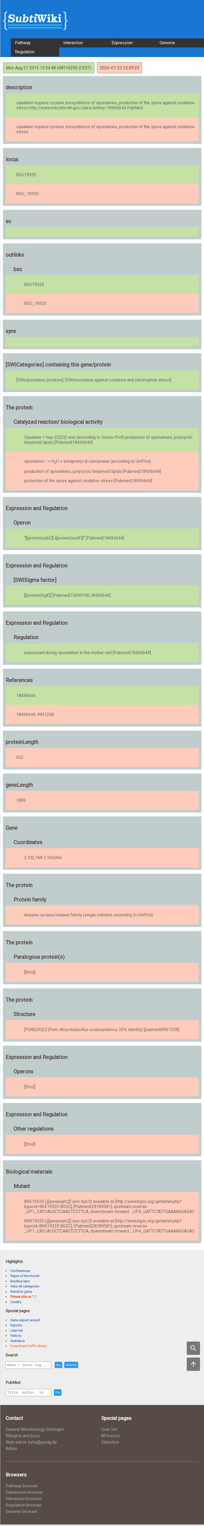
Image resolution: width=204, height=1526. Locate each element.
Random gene (21, 1292)
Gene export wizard (25, 1320)
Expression (122, 42)
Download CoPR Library (28, 1346)
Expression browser (24, 1493)
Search (82, 1365)
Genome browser (21, 1513)
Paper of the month (25, 1276)
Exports (16, 1325)
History (15, 1336)
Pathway (23, 42)
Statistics (17, 1341)
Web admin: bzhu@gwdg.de (31, 1443)
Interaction (73, 42)
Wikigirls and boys (23, 1437)
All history (110, 1437)
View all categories (24, 1286)
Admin (11, 1450)
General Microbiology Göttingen (35, 1431)
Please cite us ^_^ (23, 1297)
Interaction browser (24, 1500)
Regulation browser (24, 1506)
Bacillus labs (20, 1281)
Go (69, 1365)
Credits (15, 1302)
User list (16, 1330)
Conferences (20, 1271)
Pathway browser (22, 1487)
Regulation (25, 51)
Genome (167, 42)
